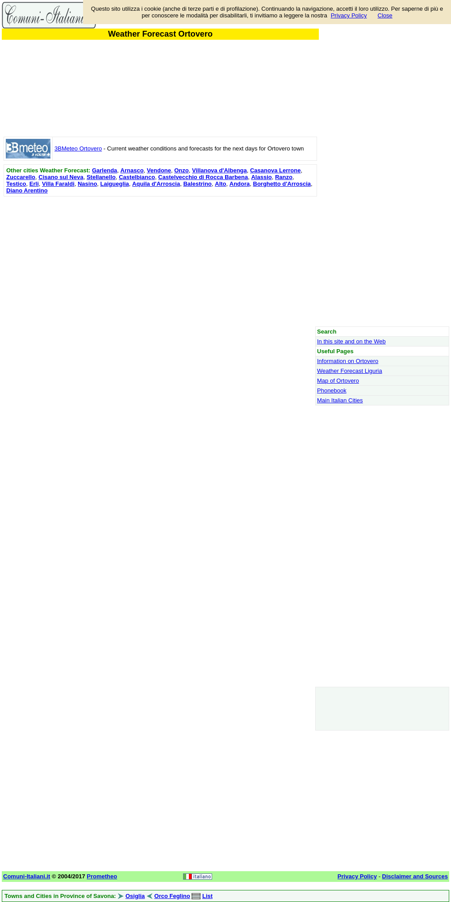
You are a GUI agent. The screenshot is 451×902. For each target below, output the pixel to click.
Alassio (261, 177)
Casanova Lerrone (275, 170)
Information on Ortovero (347, 361)
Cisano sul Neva (60, 177)
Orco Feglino (172, 896)
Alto (220, 183)
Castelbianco (137, 177)
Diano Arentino (27, 190)
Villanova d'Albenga (219, 170)
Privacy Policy (349, 15)
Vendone (159, 170)
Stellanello (101, 177)
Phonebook (332, 390)
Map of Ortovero (338, 380)
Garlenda (104, 170)
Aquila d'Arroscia (156, 183)
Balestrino (197, 183)
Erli (34, 183)
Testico (16, 183)
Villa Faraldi (58, 183)
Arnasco (132, 170)
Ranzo (283, 177)
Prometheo (102, 876)
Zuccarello (20, 177)
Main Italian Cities (340, 400)
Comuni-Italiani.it (26, 876)
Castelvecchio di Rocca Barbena (203, 177)
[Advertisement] (160, 261)
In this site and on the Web (351, 341)
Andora (240, 183)
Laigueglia (114, 183)
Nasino (87, 183)
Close (385, 15)
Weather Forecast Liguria (349, 370)
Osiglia (135, 896)
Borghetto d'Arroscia (282, 183)
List (207, 896)
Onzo (181, 170)
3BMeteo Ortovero (78, 148)
